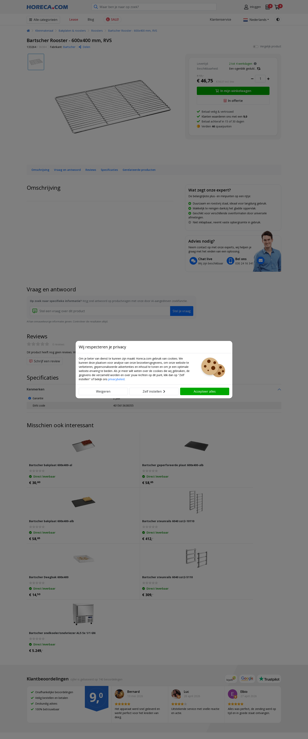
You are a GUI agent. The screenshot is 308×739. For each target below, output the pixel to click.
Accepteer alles (205, 391)
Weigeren (103, 391)
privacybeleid (116, 379)
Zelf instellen (154, 391)
